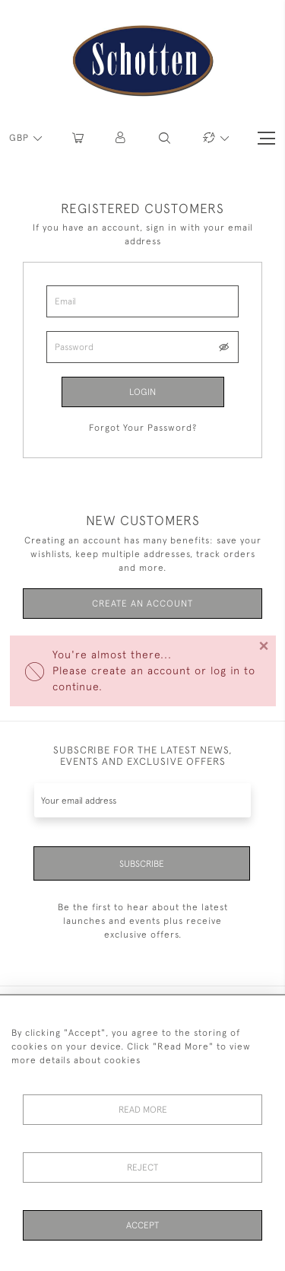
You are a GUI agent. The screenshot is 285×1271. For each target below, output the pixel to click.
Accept (142, 1225)
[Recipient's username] (142, 800)
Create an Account (142, 603)
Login (142, 392)
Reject (142, 1167)
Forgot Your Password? (143, 427)
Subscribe (141, 863)
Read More (143, 1109)
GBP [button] (20, 137)
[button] (121, 138)
